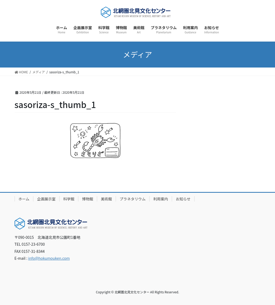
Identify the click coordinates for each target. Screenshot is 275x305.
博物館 (87, 198)
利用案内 (160, 198)
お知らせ (183, 198)
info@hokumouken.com (49, 258)
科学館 (68, 198)
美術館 (106, 198)
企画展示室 (46, 198)
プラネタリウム (133, 198)
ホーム (24, 198)
